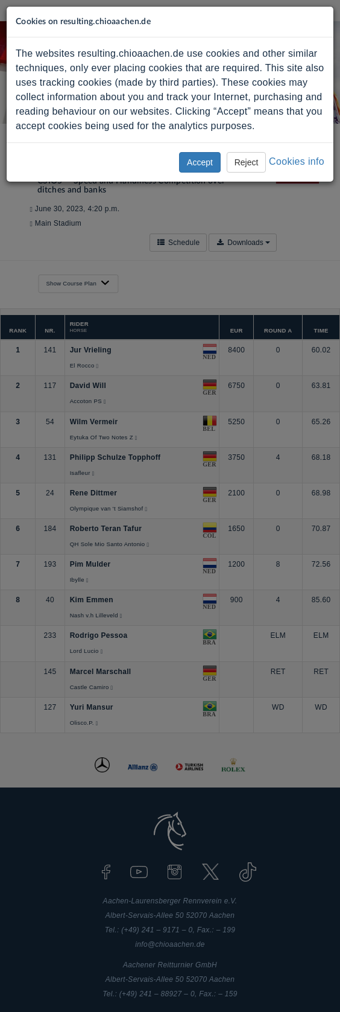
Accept (200, 162)
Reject (247, 162)
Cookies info (296, 161)
